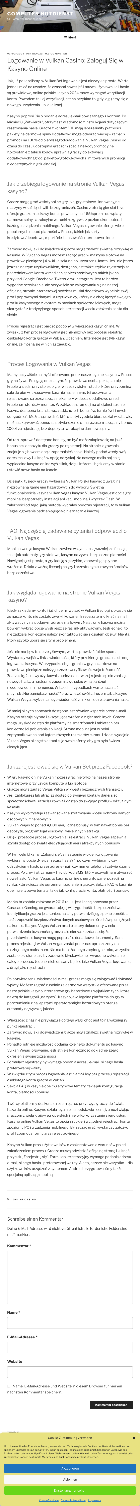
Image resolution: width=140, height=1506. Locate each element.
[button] (134, 1448)
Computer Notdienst (40, 14)
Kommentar (19, 1246)
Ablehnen (70, 1489)
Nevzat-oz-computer (49, 53)
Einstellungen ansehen (70, 1500)
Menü (70, 37)
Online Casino (24, 1199)
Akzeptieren (70, 1478)
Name (13, 1312)
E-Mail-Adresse (22, 1337)
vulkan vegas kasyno (66, 493)
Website (14, 1361)
